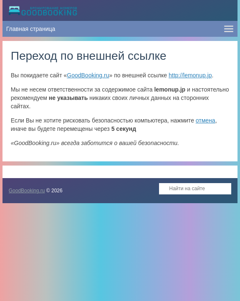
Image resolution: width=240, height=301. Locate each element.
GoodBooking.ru (88, 75)
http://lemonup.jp (190, 75)
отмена (205, 120)
